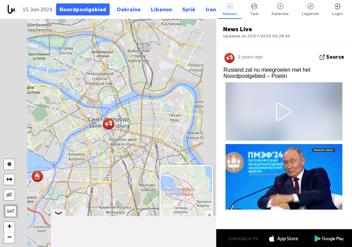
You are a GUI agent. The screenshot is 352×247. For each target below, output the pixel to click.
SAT (10, 211)
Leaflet (107, 244)
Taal (254, 9)
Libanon (161, 10)
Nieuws (230, 9)
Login (337, 9)
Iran (211, 10)
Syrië (188, 10)
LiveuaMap (152, 244)
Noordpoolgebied (82, 10)
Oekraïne (129, 10)
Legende (310, 9)
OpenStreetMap (177, 244)
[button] (37, 176)
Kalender (280, 9)
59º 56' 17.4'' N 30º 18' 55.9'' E (189, 238)
